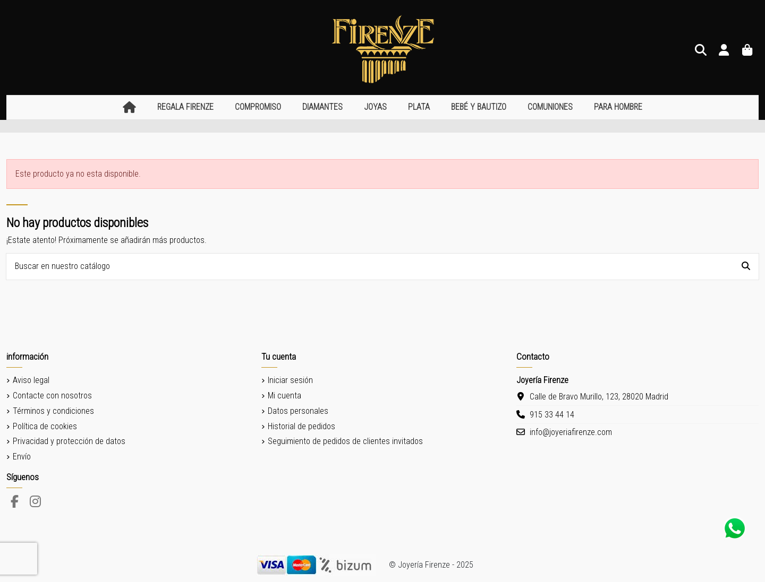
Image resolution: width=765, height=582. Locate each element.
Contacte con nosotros (52, 395)
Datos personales (298, 411)
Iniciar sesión (290, 380)
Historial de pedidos (301, 426)
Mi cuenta (284, 395)
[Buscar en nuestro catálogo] (746, 267)
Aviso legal (31, 380)
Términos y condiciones (53, 411)
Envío (22, 456)
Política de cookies (45, 426)
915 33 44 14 (552, 415)
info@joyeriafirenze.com (571, 432)
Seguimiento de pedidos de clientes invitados (345, 441)
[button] (185, 107)
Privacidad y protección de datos (69, 441)
